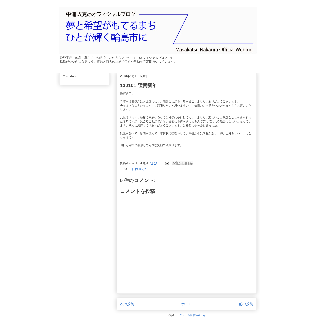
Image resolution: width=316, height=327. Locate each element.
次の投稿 (127, 304)
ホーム (186, 304)
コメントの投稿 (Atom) (190, 315)
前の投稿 (246, 304)
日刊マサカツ (138, 169)
